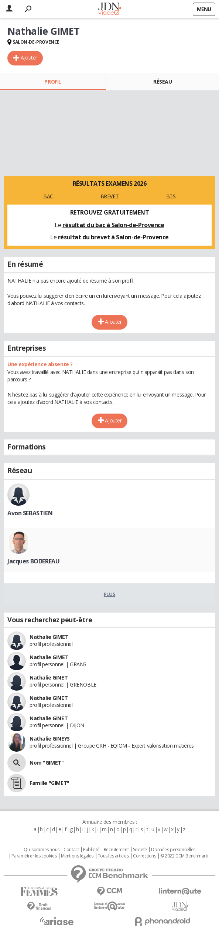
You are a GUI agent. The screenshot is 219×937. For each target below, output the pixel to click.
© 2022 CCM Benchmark (184, 856)
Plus (109, 594)
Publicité (91, 849)
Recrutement (116, 849)
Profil (52, 81)
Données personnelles (173, 849)
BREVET (109, 196)
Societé (140, 849)
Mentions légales (77, 856)
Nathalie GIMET (49, 636)
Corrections (144, 856)
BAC (48, 196)
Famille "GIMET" (49, 782)
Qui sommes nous (41, 849)
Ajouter (29, 57)
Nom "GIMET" (47, 762)
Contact (71, 849)
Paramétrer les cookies (34, 856)
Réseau (162, 81)
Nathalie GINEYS (50, 738)
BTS (171, 196)
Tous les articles (113, 856)
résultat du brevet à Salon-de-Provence (113, 237)
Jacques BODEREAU (33, 561)
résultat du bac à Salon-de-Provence (113, 225)
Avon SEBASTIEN (29, 513)
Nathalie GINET (49, 677)
